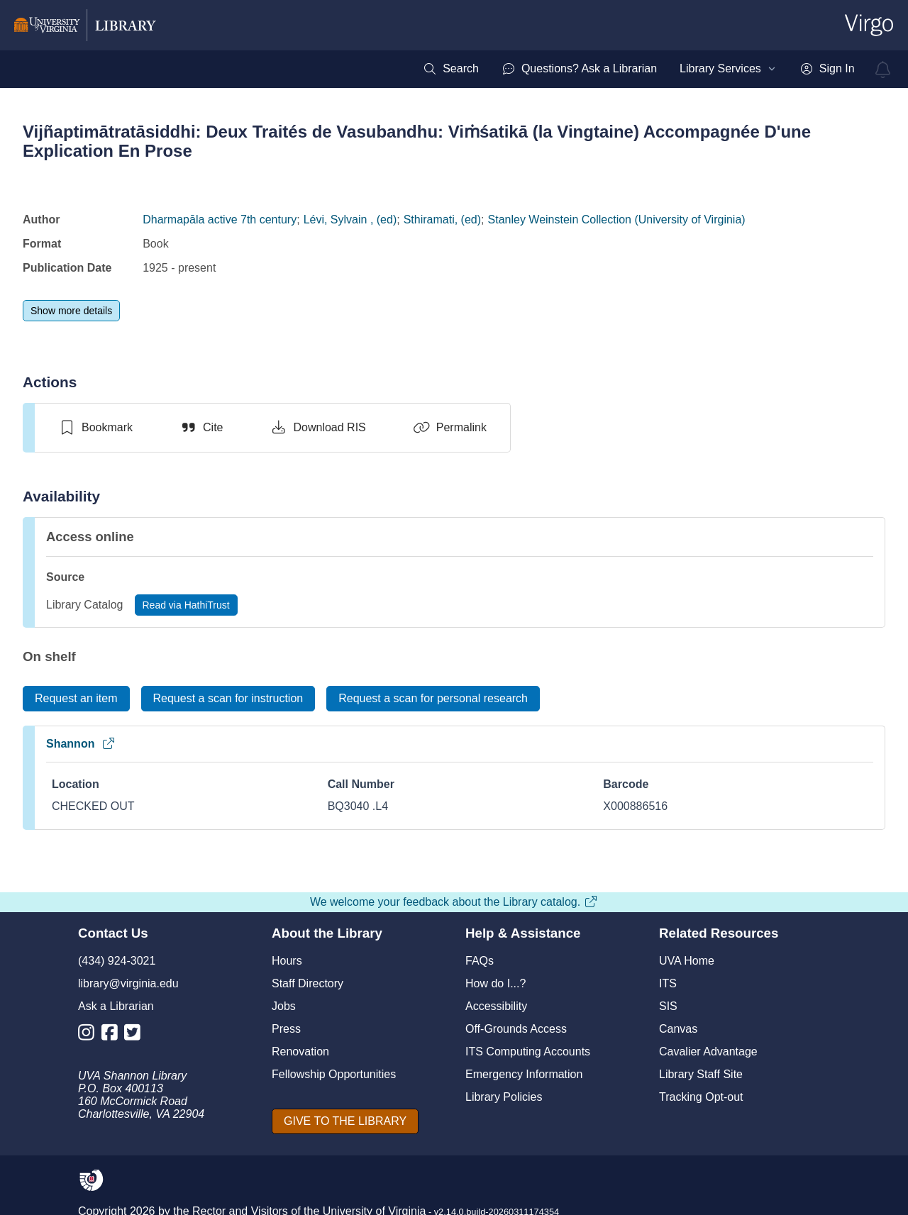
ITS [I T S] (668, 983)
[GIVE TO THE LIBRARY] (345, 1121)
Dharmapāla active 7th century (220, 219)
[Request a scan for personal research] (433, 698)
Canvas (678, 1029)
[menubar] (638, 68)
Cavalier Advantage (708, 1051)
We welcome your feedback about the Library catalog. (454, 902)
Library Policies (503, 1097)
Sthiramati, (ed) (442, 219)
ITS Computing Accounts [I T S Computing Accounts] (527, 1051)
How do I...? (495, 983)
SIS (668, 1006)
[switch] (95, 427)
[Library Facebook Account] (113, 1035)
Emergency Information (523, 1074)
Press (286, 1029)
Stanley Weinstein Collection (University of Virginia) (617, 219)
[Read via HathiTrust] (186, 605)
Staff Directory (307, 983)
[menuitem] (450, 68)
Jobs (284, 1006)
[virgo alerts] (883, 69)
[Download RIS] (317, 427)
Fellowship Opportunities (334, 1074)
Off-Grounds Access (516, 1029)
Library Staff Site (701, 1074)
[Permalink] (450, 427)
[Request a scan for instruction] (228, 698)
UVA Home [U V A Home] (686, 961)
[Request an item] (76, 698)
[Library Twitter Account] (136, 1035)
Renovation (300, 1051)
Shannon (81, 744)
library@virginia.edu (128, 983)
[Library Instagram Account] (89, 1035)
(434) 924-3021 (116, 961)
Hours (287, 961)
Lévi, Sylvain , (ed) (350, 219)
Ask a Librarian (116, 1006)
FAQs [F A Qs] (479, 961)
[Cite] (201, 427)
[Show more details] (71, 310)
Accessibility (496, 1006)
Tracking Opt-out (701, 1097)
